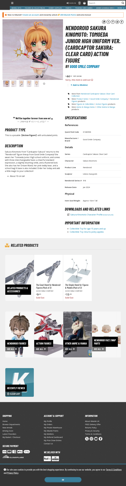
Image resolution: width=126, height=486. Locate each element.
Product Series (82, 99)
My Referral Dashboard (53, 437)
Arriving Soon (7, 431)
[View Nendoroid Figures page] (28, 334)
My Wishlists (49, 434)
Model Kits (16, 8)
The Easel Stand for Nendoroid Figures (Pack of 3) (48, 286)
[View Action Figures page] (57, 334)
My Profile (48, 421)
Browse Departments (11, 424)
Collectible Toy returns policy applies (87, 232)
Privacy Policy (12, 472)
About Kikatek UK (92, 421)
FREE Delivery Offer (93, 424)
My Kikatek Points (51, 431)
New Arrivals (7, 427)
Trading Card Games (84, 8)
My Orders (48, 424)
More (121, 8)
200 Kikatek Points (68, 15)
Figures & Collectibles (35, 8)
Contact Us (48, 443)
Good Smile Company (85, 66)
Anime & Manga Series (105, 8)
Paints (68, 8)
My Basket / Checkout (11, 437)
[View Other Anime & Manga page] (86, 334)
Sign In (71, 3)
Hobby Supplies (55, 8)
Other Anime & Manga (106, 107)
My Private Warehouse (53, 427)
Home (5, 421)
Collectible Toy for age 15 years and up (88, 228)
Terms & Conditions (114, 469)
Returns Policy (90, 427)
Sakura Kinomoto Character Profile (91, 214)
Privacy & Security (92, 431)
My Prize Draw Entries (53, 440)
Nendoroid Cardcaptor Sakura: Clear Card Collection (93, 95)
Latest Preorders (9, 434)
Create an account (31, 15)
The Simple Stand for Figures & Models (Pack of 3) (76, 286)
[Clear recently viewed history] (19, 382)
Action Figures (102, 104)
